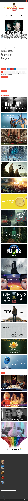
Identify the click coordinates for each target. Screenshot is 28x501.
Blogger (18, 499)
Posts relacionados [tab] (4, 77)
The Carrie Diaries (3, 74)
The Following (10, 74)
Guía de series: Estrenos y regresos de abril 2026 (11, 481)
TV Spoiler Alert (6, 499)
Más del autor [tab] (11, 77)
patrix (2, 18)
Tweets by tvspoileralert (4, 496)
